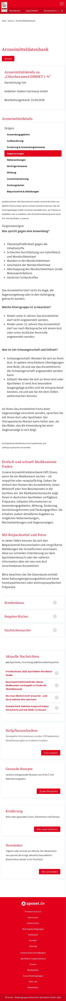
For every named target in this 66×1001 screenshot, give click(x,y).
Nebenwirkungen (16, 159)
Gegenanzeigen (15, 153)
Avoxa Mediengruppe (33, 975)
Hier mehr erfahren (47, 829)
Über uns (33, 981)
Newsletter (33, 987)
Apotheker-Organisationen (33, 958)
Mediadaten (33, 970)
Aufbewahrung (15, 140)
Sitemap (33, 946)
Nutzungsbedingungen (33, 929)
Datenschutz (33, 923)
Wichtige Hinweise (17, 166)
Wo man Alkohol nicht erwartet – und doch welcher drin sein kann (26, 697)
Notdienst (14, 10)
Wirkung (11, 172)
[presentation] (62, 10)
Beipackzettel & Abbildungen (23, 191)
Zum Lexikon (51, 752)
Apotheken (32, 10)
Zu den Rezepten (48, 791)
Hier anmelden (50, 871)
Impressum (33, 917)
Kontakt (33, 940)
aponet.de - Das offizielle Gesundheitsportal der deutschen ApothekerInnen (21, 4)
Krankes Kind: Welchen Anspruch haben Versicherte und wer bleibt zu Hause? (27, 708)
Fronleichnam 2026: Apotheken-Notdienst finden (29, 673)
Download (33, 934)
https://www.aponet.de (33, 904)
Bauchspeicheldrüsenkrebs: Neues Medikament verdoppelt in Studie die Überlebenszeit (26, 685)
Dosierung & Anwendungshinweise (26, 147)
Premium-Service (33, 911)
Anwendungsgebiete (18, 134)
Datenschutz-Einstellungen (33, 952)
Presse (33, 964)
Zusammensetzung (17, 178)
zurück (8, 58)
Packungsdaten (15, 185)
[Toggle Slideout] (61, 3)
